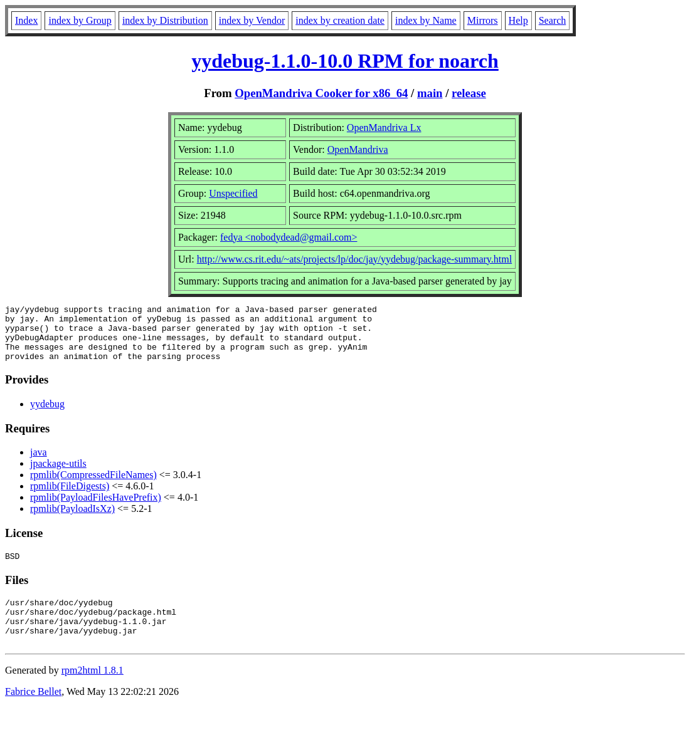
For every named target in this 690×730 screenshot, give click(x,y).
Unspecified (233, 193)
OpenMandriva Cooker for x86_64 (321, 93)
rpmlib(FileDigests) (69, 497)
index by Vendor (252, 20)
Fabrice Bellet (33, 714)
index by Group (79, 20)
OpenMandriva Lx (384, 127)
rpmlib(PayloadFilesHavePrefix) (95, 508)
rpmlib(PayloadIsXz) (72, 519)
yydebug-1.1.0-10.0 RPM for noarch (344, 61)
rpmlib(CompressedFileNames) (93, 486)
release (469, 93)
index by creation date (340, 20)
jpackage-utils (58, 474)
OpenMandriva (357, 149)
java (38, 463)
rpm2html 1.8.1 (92, 692)
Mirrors (482, 20)
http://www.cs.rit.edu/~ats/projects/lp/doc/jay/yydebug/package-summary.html (354, 259)
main (430, 93)
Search (552, 20)
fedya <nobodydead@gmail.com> (289, 237)
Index (26, 20)
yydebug (47, 415)
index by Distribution (165, 20)
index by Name (426, 20)
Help (518, 20)
